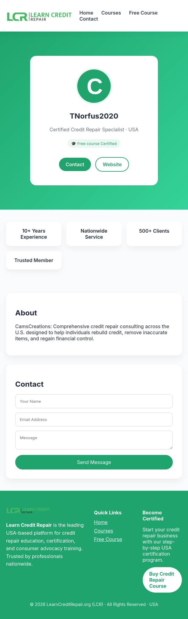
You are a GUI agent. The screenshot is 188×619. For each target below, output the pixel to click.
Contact (88, 19)
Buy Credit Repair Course (161, 580)
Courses (111, 13)
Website (112, 164)
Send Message (94, 462)
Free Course (143, 13)
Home (86, 13)
